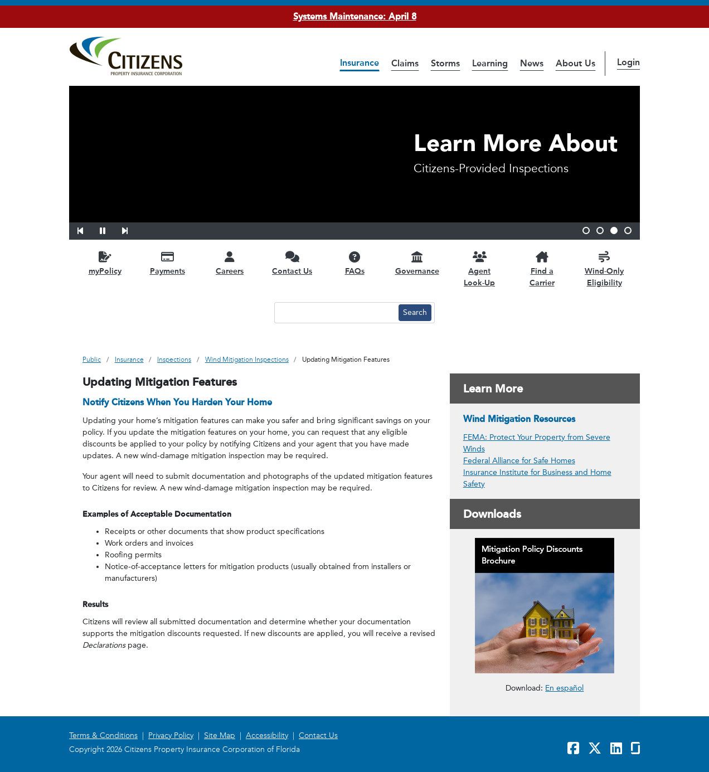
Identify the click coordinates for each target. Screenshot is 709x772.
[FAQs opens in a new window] (354, 263)
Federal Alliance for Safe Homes (519, 460)
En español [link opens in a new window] (564, 687)
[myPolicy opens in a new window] (104, 263)
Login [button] (628, 62)
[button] (87, 229)
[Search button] (415, 312)
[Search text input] (335, 312)
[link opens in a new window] (545, 605)
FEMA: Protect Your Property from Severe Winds (536, 443)
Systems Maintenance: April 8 (354, 16)
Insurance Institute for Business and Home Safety (537, 478)
